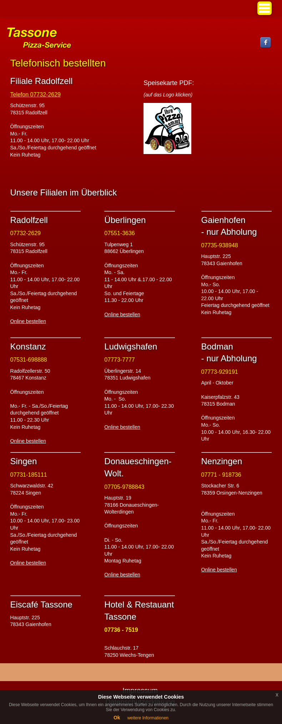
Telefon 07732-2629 (35, 94)
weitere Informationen (147, 717)
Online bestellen (28, 321)
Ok (117, 717)
